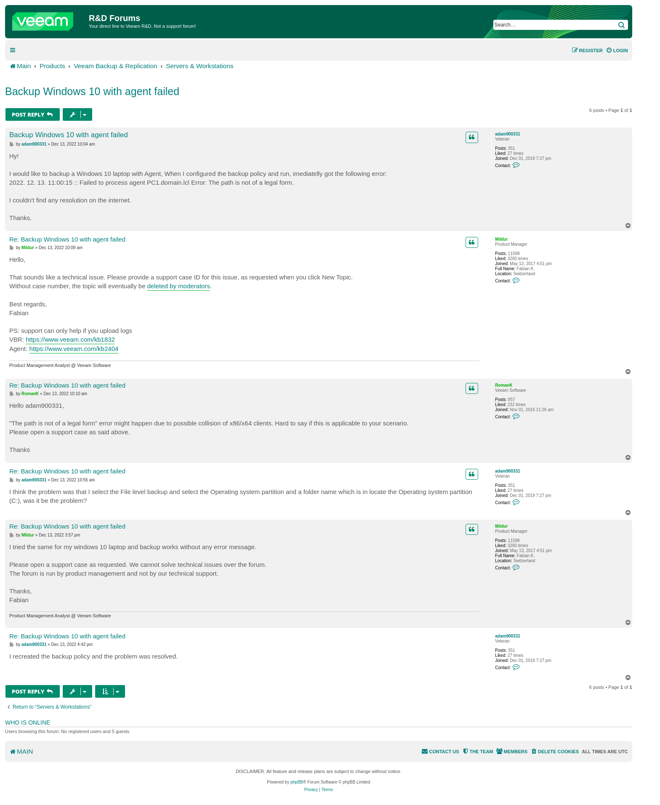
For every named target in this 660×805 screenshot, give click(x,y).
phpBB (296, 782)
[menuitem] (617, 50)
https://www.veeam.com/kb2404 (74, 348)
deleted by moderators (178, 286)
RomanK (503, 385)
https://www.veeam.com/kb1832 (70, 339)
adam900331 (507, 134)
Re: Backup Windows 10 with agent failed (67, 239)
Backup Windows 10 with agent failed (92, 91)
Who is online (27, 722)
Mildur (501, 239)
